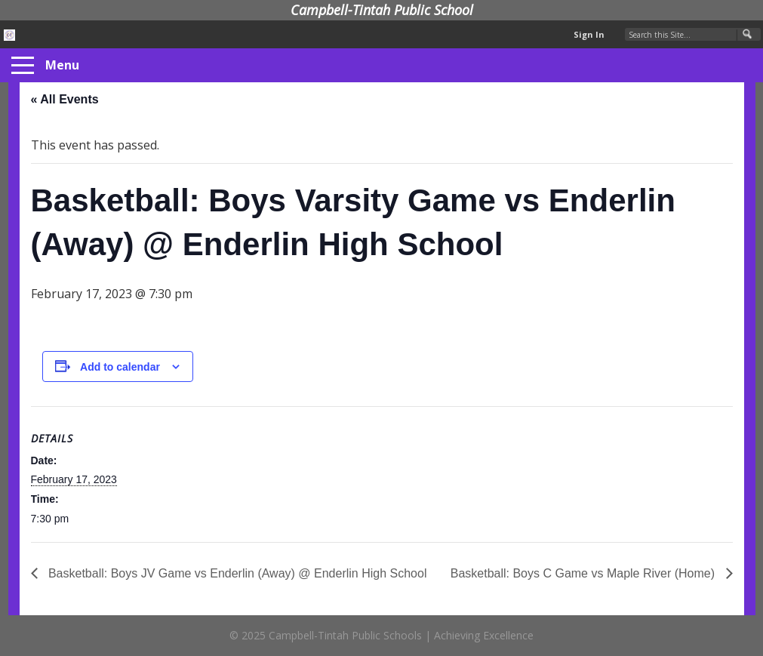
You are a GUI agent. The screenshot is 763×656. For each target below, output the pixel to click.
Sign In (589, 34)
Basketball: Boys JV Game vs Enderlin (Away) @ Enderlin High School (236, 573)
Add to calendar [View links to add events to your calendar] (120, 367)
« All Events (65, 99)
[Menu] (22, 66)
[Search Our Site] (693, 34)
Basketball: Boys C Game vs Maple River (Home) (584, 573)
